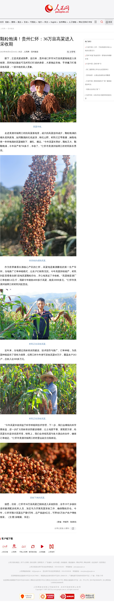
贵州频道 (11, 28)
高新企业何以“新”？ (93, 89)
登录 (110, 22)
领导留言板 (33, 548)
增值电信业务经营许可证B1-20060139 (54, 576)
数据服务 (72, 562)
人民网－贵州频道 (31, 52)
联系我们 (102, 562)
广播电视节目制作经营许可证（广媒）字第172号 (86, 576)
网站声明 (79, 562)
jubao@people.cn (79, 567)
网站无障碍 (83, 22)
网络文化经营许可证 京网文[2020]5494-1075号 (47, 580)
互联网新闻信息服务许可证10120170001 (25, 576)
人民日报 (5, 548)
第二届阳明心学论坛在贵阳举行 (97, 69)
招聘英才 (41, 562)
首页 (2, 22)
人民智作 (51, 548)
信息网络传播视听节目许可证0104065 (16, 580)
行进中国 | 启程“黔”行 (93, 64)
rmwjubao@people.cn (88, 571)
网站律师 (87, 562)
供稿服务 (64, 562)
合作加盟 (56, 562)
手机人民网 (23, 548)
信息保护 (95, 562)
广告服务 (48, 562)
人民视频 (42, 548)
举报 (90, 22)
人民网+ (14, 548)
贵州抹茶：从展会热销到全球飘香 (98, 75)
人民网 (2, 28)
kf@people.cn (36, 571)
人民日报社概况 (13, 562)
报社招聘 (33, 562)
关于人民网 (25, 562)
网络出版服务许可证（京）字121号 (76, 580)
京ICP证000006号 (96, 580)
